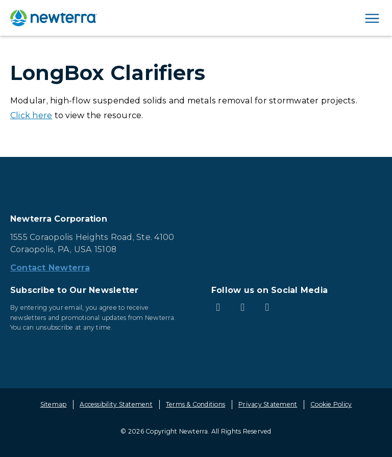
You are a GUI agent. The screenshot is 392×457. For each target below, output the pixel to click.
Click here (31, 115)
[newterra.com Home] (53, 18)
